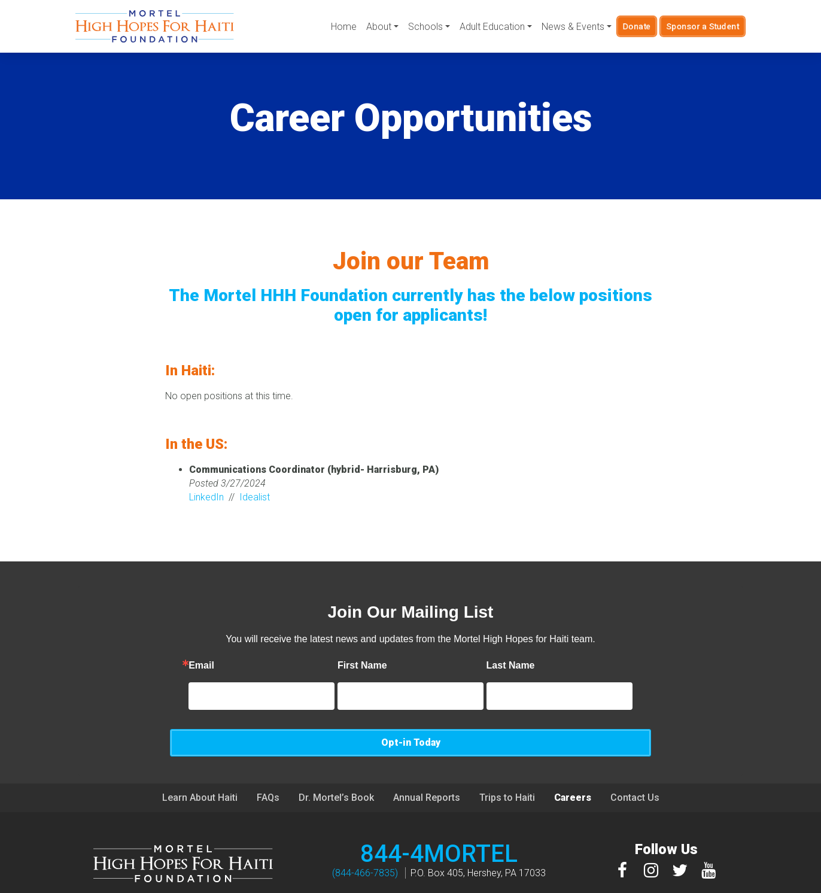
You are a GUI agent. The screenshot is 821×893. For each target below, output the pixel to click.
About (378, 26)
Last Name (471, 665)
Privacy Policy (488, 882)
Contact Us (634, 770)
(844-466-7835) (365, 845)
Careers (572, 770)
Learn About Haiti (200, 770)
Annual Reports (426, 770)
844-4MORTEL (439, 826)
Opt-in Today (634, 695)
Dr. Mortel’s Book (336, 770)
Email (162, 665)
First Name (323, 665)
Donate (636, 26)
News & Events (572, 26)
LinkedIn (206, 497)
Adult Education (491, 26)
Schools (425, 26)
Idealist (254, 497)
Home (343, 26)
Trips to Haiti (507, 770)
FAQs (268, 770)
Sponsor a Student (703, 26)
